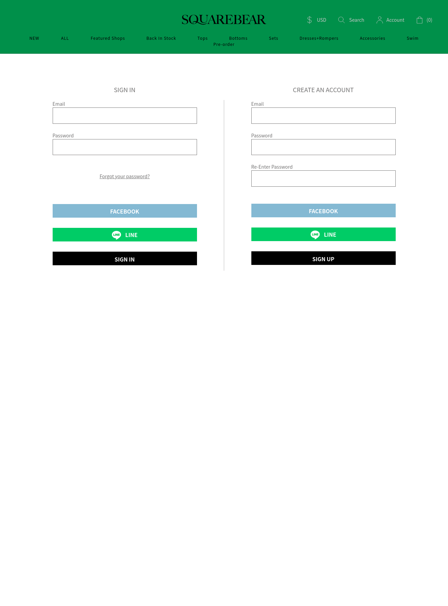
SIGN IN (124, 259)
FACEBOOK (124, 211)
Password (63, 135)
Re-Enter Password (272, 166)
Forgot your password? (125, 176)
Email (59, 103)
